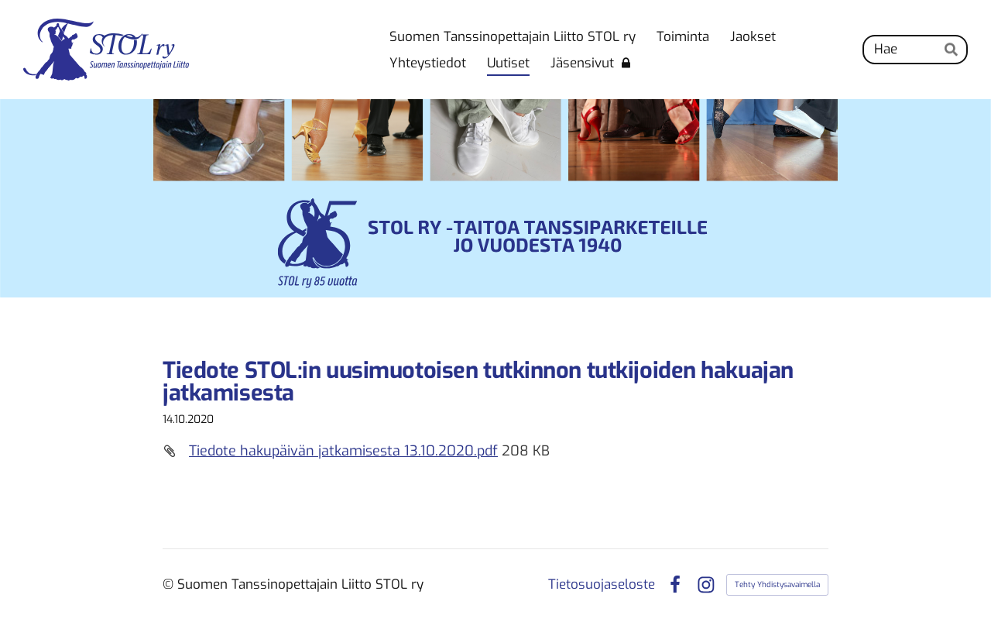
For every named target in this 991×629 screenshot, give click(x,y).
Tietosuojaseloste (601, 584)
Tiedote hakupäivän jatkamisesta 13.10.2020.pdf (343, 451)
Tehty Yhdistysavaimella (777, 584)
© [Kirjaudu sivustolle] (170, 584)
